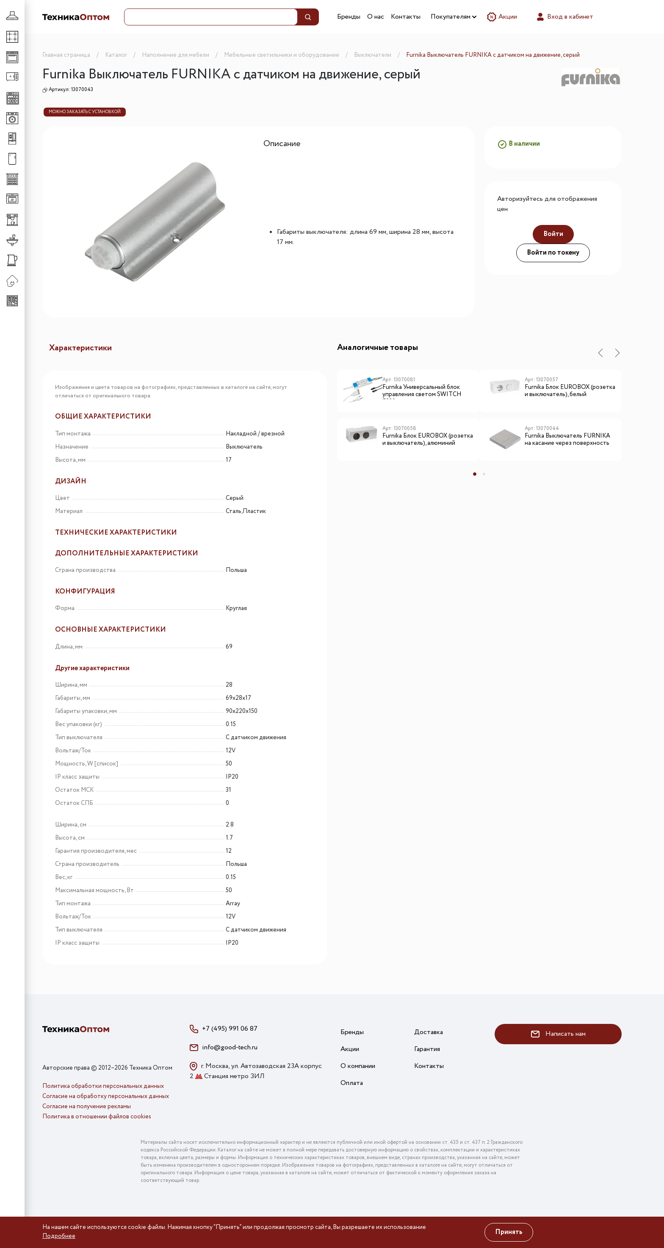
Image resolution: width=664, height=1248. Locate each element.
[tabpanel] (408, 418)
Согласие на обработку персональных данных (105, 1096)
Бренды (348, 17)
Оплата (351, 1083)
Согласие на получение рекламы (86, 1106)
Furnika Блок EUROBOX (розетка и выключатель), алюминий (427, 440)
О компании (357, 1066)
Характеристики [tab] (80, 348)
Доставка (428, 1032)
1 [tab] (474, 474)
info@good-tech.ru (229, 1047)
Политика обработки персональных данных (103, 1086)
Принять (509, 1232)
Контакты (406, 17)
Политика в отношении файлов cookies (96, 1116)
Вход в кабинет (564, 17)
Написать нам (558, 1034)
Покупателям (453, 17)
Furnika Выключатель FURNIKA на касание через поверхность (567, 440)
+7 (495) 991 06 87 (229, 1029)
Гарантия (427, 1049)
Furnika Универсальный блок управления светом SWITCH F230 (421, 391)
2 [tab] (484, 474)
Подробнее (58, 1236)
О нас (375, 17)
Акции (502, 17)
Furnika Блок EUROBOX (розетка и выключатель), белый (570, 391)
